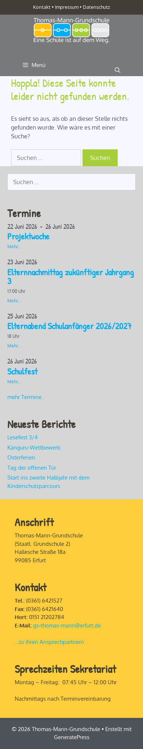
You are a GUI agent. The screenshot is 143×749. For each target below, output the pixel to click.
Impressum (66, 7)
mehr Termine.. (25, 397)
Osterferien (21, 457)
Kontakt (42, 7)
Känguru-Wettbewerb (33, 447)
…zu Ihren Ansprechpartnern (49, 641)
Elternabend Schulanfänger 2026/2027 (69, 326)
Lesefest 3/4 (22, 437)
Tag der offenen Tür (31, 467)
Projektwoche (28, 236)
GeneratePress (71, 737)
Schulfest (22, 371)
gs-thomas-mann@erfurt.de (67, 625)
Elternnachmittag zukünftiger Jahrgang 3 (70, 276)
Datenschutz (96, 7)
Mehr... (14, 246)
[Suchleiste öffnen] (117, 70)
